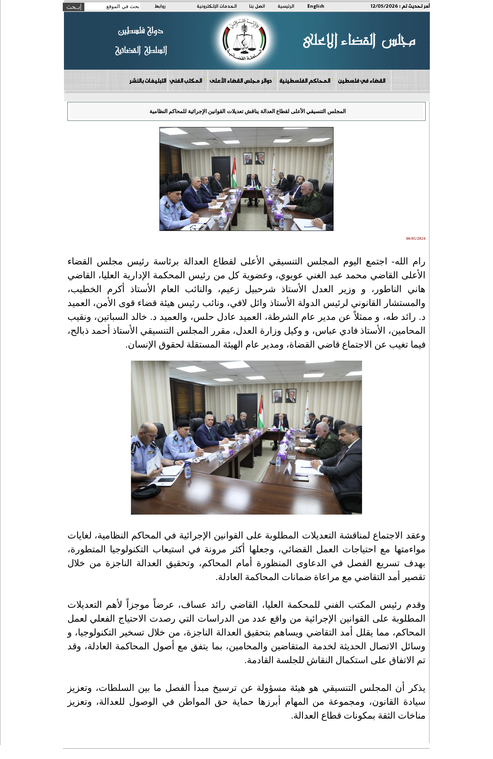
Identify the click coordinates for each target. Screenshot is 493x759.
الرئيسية (286, 6)
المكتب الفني (187, 80)
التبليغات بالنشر (147, 80)
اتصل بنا (257, 6)
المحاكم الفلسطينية (306, 80)
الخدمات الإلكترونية (217, 6)
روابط (160, 6)
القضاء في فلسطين (363, 80)
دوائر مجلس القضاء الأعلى (242, 80)
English (315, 6)
